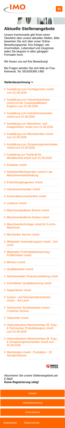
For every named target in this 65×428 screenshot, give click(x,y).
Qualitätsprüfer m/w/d (20, 269)
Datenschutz (32, 422)
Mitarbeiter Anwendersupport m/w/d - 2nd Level (32, 243)
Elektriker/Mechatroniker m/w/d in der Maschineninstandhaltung (30, 173)
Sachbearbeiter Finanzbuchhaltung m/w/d (32, 276)
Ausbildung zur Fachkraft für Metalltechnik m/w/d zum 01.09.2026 (29, 156)
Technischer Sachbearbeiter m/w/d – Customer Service (29, 309)
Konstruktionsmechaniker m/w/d (26, 196)
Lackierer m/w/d (16, 203)
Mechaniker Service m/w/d (23, 234)
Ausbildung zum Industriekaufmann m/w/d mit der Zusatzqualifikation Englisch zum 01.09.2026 (28, 103)
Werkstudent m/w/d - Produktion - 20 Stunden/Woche (29, 354)
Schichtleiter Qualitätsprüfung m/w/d (29, 283)
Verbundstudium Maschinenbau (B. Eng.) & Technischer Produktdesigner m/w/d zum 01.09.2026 (32, 328)
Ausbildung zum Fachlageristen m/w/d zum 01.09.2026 (30, 91)
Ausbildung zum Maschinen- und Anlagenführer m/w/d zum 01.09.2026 (30, 125)
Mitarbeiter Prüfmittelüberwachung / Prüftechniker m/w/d (29, 253)
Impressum (10, 422)
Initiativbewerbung (32, 402)
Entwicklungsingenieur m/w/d (24, 182)
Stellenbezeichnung (18, 82)
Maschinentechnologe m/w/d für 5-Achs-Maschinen (31, 226)
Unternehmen (32, 412)
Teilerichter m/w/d (17, 317)
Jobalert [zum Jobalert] (32, 393)
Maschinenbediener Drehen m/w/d (28, 217)
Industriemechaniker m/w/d (23, 189)
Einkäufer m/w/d (17, 164)
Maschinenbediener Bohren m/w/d (28, 210)
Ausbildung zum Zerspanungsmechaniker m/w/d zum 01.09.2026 (32, 146)
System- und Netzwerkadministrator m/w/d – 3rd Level (29, 299)
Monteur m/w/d (16, 262)
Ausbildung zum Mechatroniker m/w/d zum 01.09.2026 (30, 135)
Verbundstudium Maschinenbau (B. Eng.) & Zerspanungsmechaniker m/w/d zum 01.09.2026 (32, 342)
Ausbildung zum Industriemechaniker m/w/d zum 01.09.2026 (29, 115)
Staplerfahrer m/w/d (19, 290)
